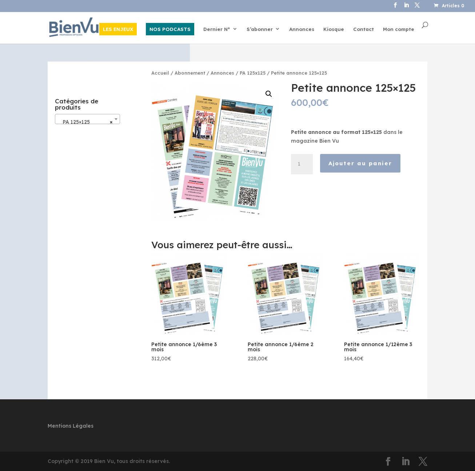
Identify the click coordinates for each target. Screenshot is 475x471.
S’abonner (260, 29)
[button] (268, 93)
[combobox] (87, 119)
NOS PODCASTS (170, 29)
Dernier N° (216, 29)
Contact (363, 29)
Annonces (301, 29)
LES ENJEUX (118, 29)
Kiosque (333, 29)
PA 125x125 (253, 73)
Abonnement (190, 73)
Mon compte (398, 29)
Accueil (160, 73)
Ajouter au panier (360, 163)
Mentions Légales (70, 426)
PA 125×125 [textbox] (85, 122)
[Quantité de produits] (302, 164)
